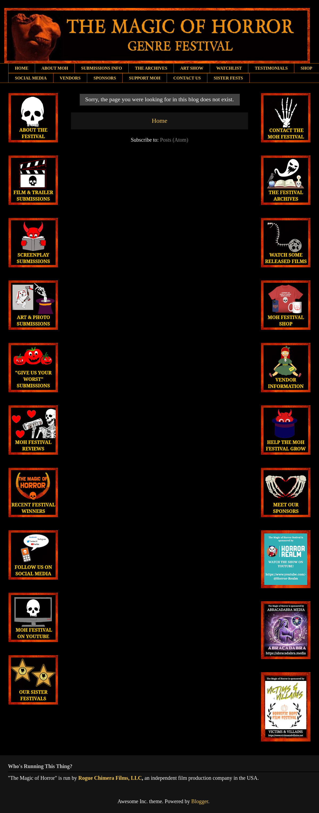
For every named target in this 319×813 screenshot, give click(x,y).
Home (159, 120)
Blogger (199, 801)
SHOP (306, 68)
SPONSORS (105, 78)
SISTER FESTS (228, 78)
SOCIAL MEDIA (31, 78)
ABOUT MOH (54, 68)
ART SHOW (191, 68)
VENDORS (70, 78)
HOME (21, 68)
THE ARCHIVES (151, 68)
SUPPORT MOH (144, 78)
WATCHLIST (229, 68)
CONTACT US (187, 78)
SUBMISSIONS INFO (101, 68)
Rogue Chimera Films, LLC (110, 778)
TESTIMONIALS (271, 68)
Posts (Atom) (174, 140)
